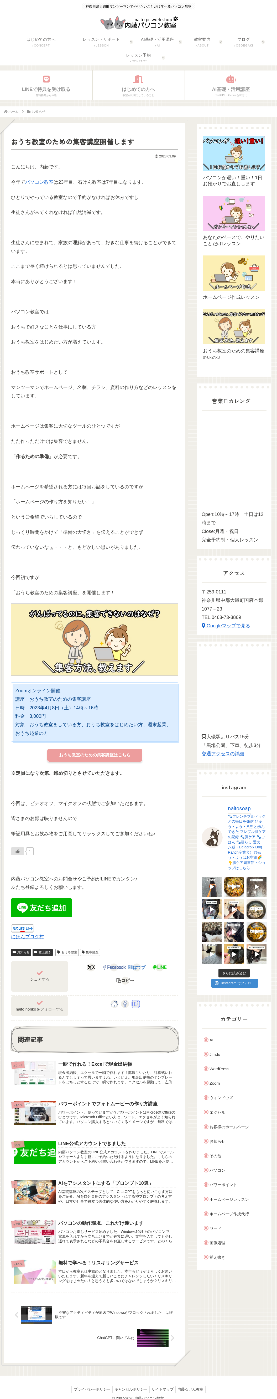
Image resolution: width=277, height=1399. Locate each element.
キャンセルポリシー (130, 1383)
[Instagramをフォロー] (135, 993)
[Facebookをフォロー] (125, 993)
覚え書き (42, 952)
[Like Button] (17, 851)
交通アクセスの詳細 (223, 753)
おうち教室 (67, 952)
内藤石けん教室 (193, 1383)
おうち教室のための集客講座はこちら (94, 755)
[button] (161, 968)
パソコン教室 (39, 182)
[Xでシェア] (89, 968)
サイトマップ (163, 1383)
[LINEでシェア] (143, 968)
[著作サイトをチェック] (114, 993)
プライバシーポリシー (89, 1383)
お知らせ (21, 952)
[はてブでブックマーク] (125, 968)
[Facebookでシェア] (107, 968)
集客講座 (90, 952)
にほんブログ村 (27, 936)
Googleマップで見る (226, 625)
